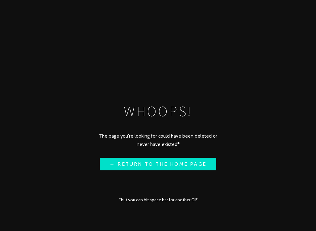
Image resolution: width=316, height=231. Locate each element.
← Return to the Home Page (158, 164)
